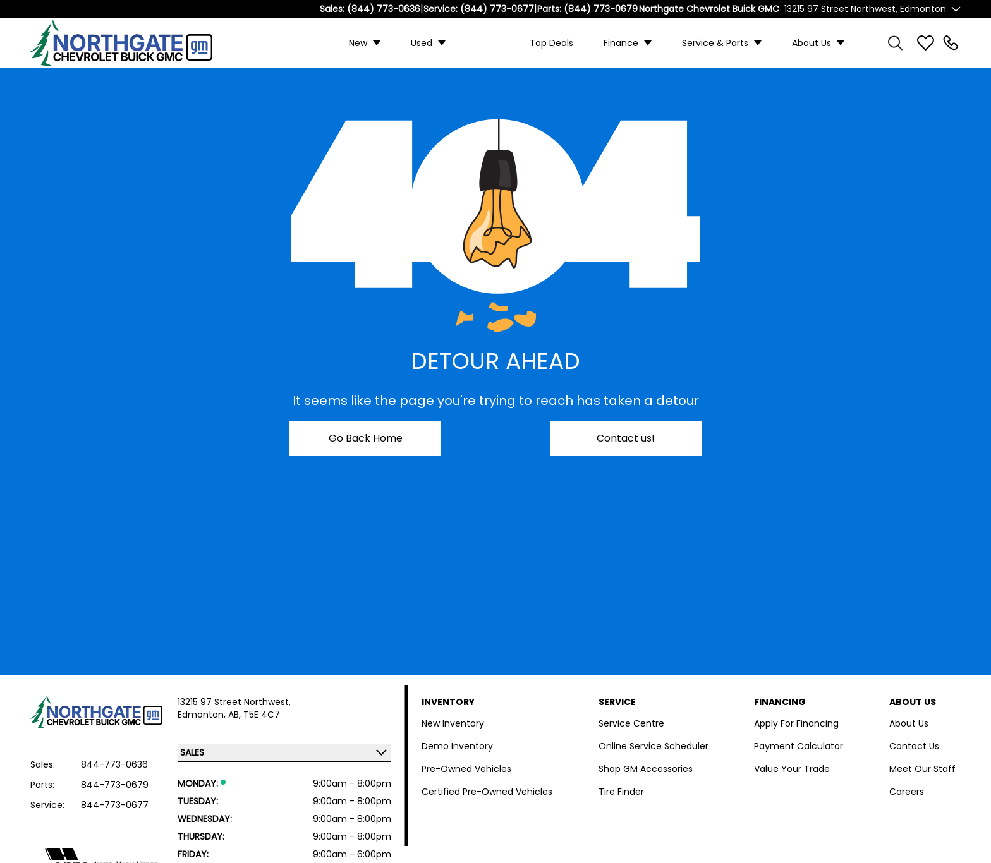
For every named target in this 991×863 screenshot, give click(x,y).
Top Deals (551, 43)
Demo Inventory (457, 746)
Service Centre (631, 723)
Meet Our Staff (922, 769)
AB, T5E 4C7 (254, 714)
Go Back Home (366, 438)
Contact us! (626, 438)
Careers (906, 791)
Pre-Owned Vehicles (466, 769)
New (358, 43)
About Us (811, 43)
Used (421, 43)
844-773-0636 (114, 764)
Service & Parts (715, 43)
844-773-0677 (115, 805)
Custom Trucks (487, 43)
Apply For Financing (796, 723)
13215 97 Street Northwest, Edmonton (865, 9)
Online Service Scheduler (653, 746)
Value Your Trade (792, 769)
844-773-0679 (115, 784)
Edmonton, (203, 714)
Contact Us (914, 746)
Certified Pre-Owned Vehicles (487, 791)
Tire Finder (621, 791)
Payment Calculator (798, 746)
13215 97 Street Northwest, (234, 702)
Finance (621, 43)
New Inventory (453, 723)
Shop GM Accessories (646, 769)
